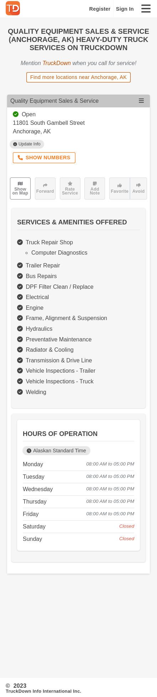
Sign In (125, 9)
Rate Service (70, 188)
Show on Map (20, 188)
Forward (45, 188)
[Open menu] (141, 101)
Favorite (120, 188)
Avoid (138, 188)
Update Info (27, 144)
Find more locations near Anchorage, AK (78, 77)
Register (100, 9)
